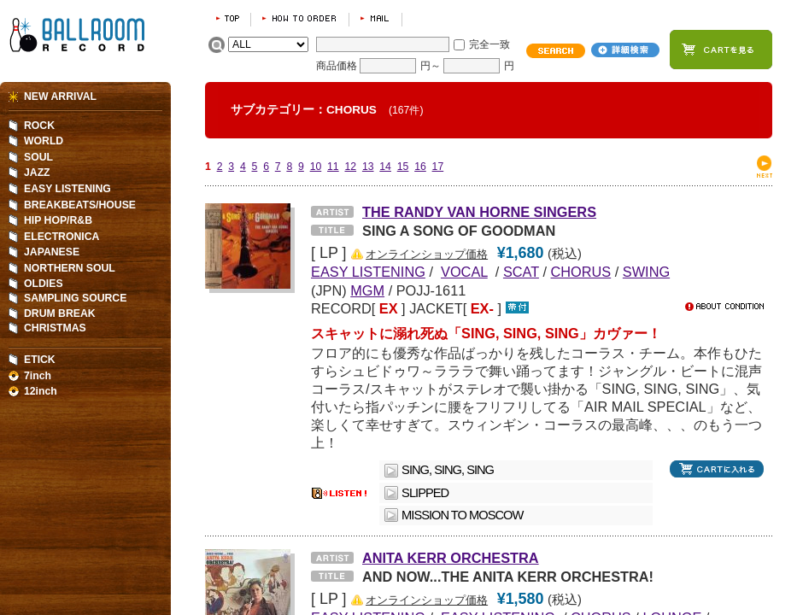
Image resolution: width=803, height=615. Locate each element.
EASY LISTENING (67, 189)
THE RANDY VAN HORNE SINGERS (479, 212)
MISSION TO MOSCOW (462, 515)
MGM (367, 290)
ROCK (39, 126)
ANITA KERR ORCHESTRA (450, 557)
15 (403, 167)
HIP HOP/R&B (58, 220)
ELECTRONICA (61, 237)
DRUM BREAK (60, 313)
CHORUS (581, 271)
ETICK (40, 360)
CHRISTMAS (55, 328)
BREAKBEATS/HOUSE (80, 205)
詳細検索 (625, 50)
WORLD (43, 141)
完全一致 (489, 44)
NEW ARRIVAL (60, 96)
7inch (37, 376)
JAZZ (37, 173)
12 (350, 167)
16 (420, 167)
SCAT (521, 271)
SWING (646, 271)
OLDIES (43, 284)
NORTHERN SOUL (69, 268)
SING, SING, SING (448, 470)
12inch (40, 391)
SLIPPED (431, 493)
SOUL (38, 157)
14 (385, 167)
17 (438, 167)
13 (368, 167)
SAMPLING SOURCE (75, 298)
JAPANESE (51, 252)
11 (333, 167)
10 (316, 167)
